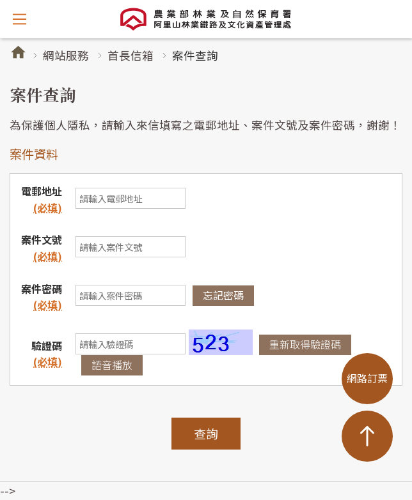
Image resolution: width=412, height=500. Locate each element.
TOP (367, 436)
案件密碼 (41, 288)
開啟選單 (19, 19)
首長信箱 (130, 55)
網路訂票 (367, 378)
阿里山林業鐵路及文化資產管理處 (206, 19)
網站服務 (66, 55)
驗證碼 (46, 345)
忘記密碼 (223, 295)
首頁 (18, 52)
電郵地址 (41, 199)
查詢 (206, 433)
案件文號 (41, 248)
